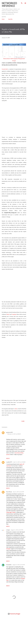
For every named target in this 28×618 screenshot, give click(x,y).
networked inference (9, 4)
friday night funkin (10, 512)
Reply (8, 458)
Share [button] (22, 421)
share (16, 408)
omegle (8, 530)
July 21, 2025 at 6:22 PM (18, 491)
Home (3, 19)
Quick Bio (10, 19)
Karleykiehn (8, 564)
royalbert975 (9, 462)
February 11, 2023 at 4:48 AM (14, 434)
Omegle (8, 548)
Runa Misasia (9, 491)
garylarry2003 (9, 432)
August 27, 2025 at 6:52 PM (19, 564)
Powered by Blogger (14, 613)
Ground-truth (4, 69)
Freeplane (14, 314)
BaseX (8, 314)
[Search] (22, 3)
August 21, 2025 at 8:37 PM (17, 530)
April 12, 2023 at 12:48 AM (19, 462)
